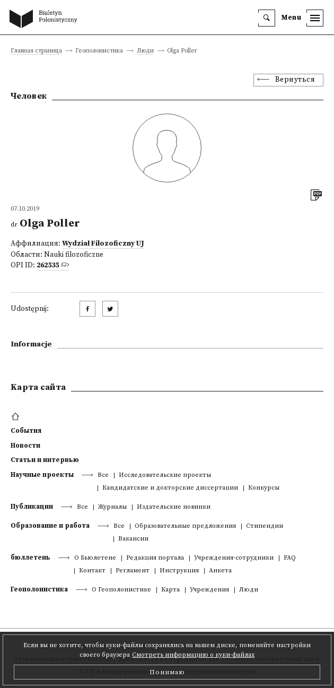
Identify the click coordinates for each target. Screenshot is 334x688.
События (26, 430)
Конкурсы (263, 488)
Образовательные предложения (185, 526)
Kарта (170, 590)
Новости (25, 445)
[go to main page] (46, 19)
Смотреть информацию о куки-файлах (193, 655)
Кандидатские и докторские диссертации (170, 488)
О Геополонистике (121, 590)
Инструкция (179, 571)
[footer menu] (17, 417)
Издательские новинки (173, 507)
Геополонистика (39, 589)
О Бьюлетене (95, 558)
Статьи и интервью (45, 460)
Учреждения (209, 590)
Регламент (133, 571)
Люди (145, 51)
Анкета (220, 571)
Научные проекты (42, 475)
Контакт (92, 571)
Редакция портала (155, 558)
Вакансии (133, 539)
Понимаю (167, 672)
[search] (266, 18)
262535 (48, 265)
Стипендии (264, 526)
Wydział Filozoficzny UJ (103, 243)
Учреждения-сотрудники (234, 558)
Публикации (32, 506)
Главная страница (36, 51)
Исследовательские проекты (165, 475)
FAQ (290, 558)
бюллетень (30, 557)
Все (103, 475)
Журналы (112, 507)
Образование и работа (50, 525)
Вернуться (295, 79)
